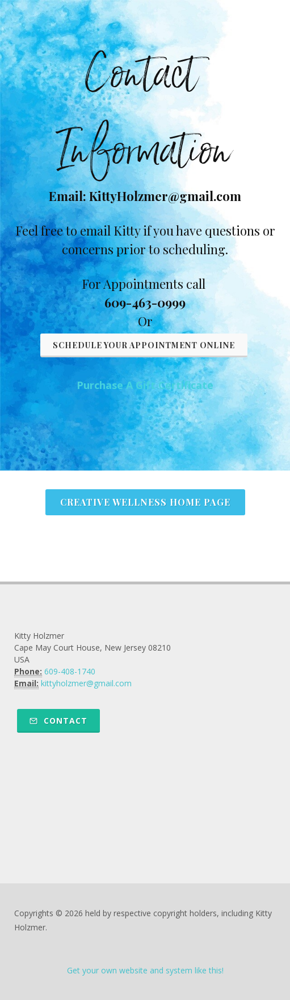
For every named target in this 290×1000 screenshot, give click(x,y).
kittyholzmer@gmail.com (86, 683)
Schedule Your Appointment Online (144, 345)
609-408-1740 (69, 671)
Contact (58, 720)
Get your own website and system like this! (145, 970)
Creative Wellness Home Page (145, 502)
